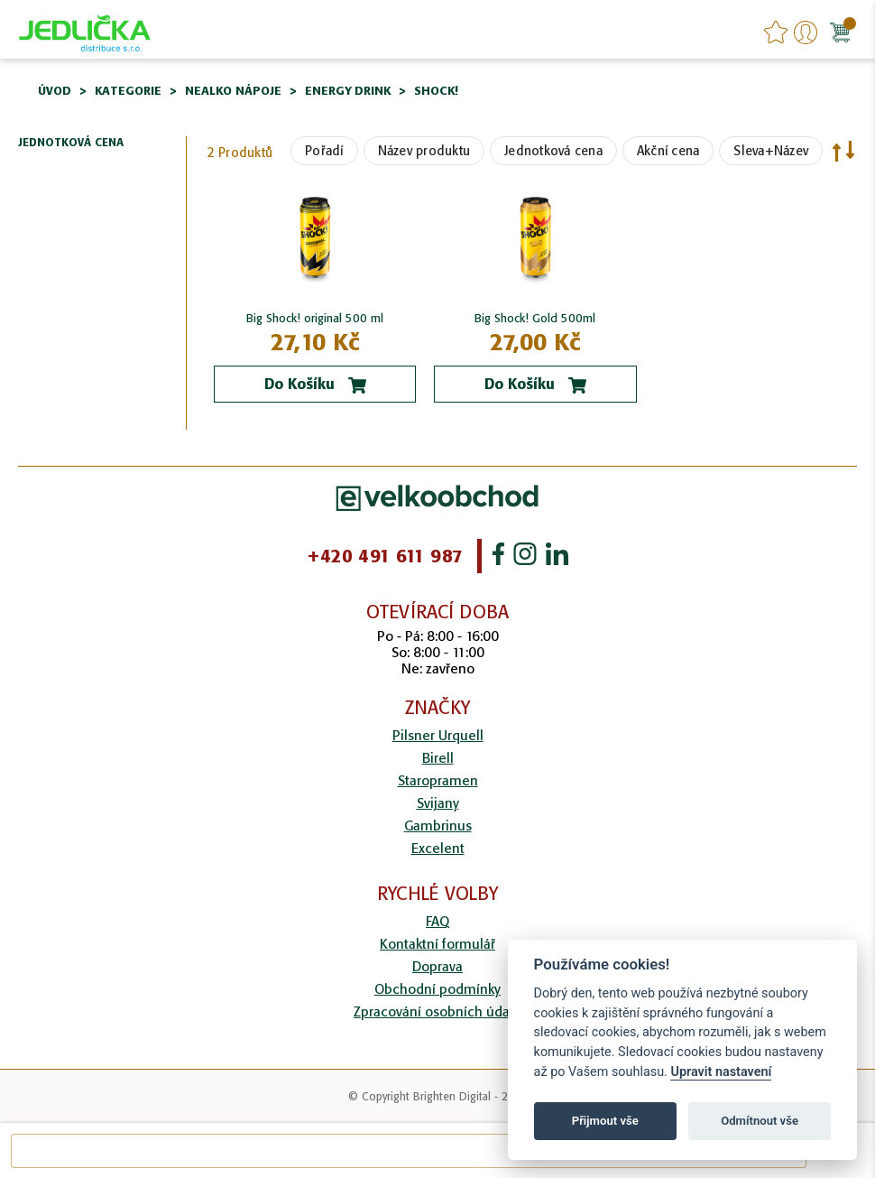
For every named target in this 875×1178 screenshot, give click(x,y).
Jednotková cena (553, 151)
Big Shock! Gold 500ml (534, 318)
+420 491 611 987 (385, 556)
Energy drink (348, 90)
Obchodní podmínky (437, 988)
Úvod (54, 90)
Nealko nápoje (233, 90)
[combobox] (408, 1151)
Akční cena (668, 151)
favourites (776, 32)
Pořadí (324, 151)
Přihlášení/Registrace (805, 32)
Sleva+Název (770, 151)
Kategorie (128, 90)
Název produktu (424, 151)
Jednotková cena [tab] (71, 143)
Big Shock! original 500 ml (314, 318)
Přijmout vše (605, 1120)
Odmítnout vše (759, 1120)
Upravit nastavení (720, 1072)
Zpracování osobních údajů (437, 1011)
